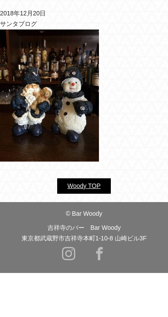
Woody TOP (83, 185)
